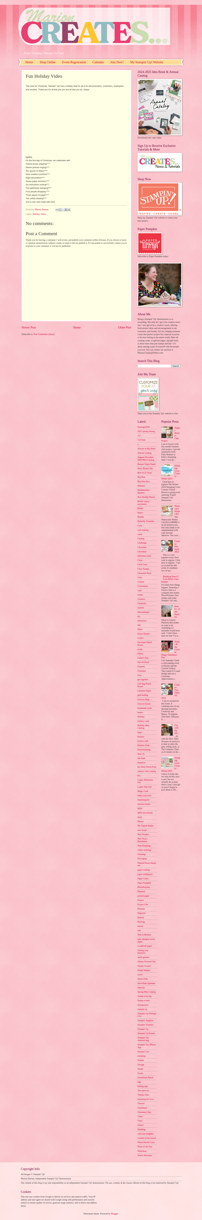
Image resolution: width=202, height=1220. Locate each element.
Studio (140, 1069)
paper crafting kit (145, 874)
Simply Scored (144, 966)
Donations (142, 621)
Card (140, 526)
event (140, 649)
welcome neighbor (146, 1134)
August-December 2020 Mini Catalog (146, 458)
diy (139, 616)
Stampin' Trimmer (145, 1025)
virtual (140, 1125)
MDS (140, 808)
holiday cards (143, 721)
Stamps (141, 1060)
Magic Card (143, 791)
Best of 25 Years (145, 473)
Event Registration (74, 62)
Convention (143, 586)
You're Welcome (145, 1155)
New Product (143, 834)
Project (141, 900)
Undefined (142, 1108)
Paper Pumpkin (144, 883)
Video (43, 214)
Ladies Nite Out (145, 787)
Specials (141, 987)
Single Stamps (144, 970)
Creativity (142, 603)
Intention (141, 762)
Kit (139, 775)
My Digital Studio (145, 826)
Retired (141, 917)
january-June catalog (147, 771)
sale (139, 930)
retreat (140, 926)
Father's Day (143, 658)
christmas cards (144, 556)
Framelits (142, 671)
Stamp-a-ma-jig (144, 996)
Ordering (141, 854)
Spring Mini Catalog (146, 992)
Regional (141, 913)
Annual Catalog (144, 453)
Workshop (142, 1151)
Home (29, 62)
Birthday (141, 486)
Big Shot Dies (144, 481)
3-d (139, 435)
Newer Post (29, 327)
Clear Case (142, 564)
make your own (144, 795)
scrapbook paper (145, 946)
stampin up (142, 1009)
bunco (140, 512)
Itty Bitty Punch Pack (147, 767)
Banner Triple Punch (147, 464)
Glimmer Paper (144, 691)
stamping (142, 1056)
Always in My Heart (146, 448)
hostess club (143, 741)
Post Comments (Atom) (44, 334)
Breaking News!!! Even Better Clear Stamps (170, 579)
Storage (141, 1064)
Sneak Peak (143, 979)
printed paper (143, 896)
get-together (143, 679)
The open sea (143, 1090)
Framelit (141, 666)
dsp (139, 625)
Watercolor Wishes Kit (177, 510)
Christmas (142, 551)
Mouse (141, 821)
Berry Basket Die (145, 468)
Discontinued (143, 612)
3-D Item (141, 440)
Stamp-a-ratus (144, 1000)
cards (140, 534)
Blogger (114, 1214)
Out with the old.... (177, 729)
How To (141, 754)
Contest (141, 582)
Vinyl (140, 1121)
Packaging (142, 858)
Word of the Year (145, 1146)
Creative (141, 599)
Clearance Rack (144, 573)
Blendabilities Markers (144, 491)
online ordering (144, 850)
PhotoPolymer (144, 887)
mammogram (143, 800)
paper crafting (144, 870)
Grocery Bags (144, 699)
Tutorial (141, 1103)
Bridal (140, 508)
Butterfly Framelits (146, 521)
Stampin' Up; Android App (143, 1039)
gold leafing (143, 695)
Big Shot (141, 477)
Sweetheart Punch (145, 1077)
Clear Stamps (143, 569)
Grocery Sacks (144, 704)
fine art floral (143, 662)
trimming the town (146, 1099)
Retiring (141, 922)
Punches (141, 909)
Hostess (141, 737)
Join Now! (117, 62)
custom (141, 608)
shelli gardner (143, 957)
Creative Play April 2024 (177, 546)
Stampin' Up (143, 1029)
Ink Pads (141, 758)
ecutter (141, 638)
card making (143, 530)
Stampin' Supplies (145, 1020)
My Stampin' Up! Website (146, 62)
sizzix (140, 974)
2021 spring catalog (146, 431)
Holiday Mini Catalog (143, 726)
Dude (140, 629)
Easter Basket (143, 634)
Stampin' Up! (143, 1051)
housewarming (144, 749)
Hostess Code (144, 745)
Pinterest (141, 891)
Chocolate (142, 547)
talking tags (143, 1086)
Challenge (142, 543)
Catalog (141, 538)
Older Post (124, 327)
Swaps (140, 1073)
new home (142, 830)
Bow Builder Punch (146, 497)
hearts (140, 712)
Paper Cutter (143, 878)
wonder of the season (147, 1138)
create (140, 595)
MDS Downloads (145, 813)
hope (140, 732)
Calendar (98, 62)
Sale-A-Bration (144, 935)
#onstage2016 (144, 427)
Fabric (140, 653)
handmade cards (145, 708)
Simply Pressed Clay (147, 961)
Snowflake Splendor (146, 983)
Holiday (36, 214)
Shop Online (48, 62)
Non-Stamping (144, 846)
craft (139, 590)
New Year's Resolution (142, 840)
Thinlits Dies (143, 1095)
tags (139, 1082)
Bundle (141, 517)
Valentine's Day (144, 1112)
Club (140, 577)
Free (139, 675)
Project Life (143, 904)
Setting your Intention (143, 951)
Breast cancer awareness (143, 502)
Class (140, 560)
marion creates (144, 804)
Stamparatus (143, 1005)
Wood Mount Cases (146, 1142)
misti (140, 817)
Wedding (141, 1129)
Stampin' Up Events (146, 1033)
